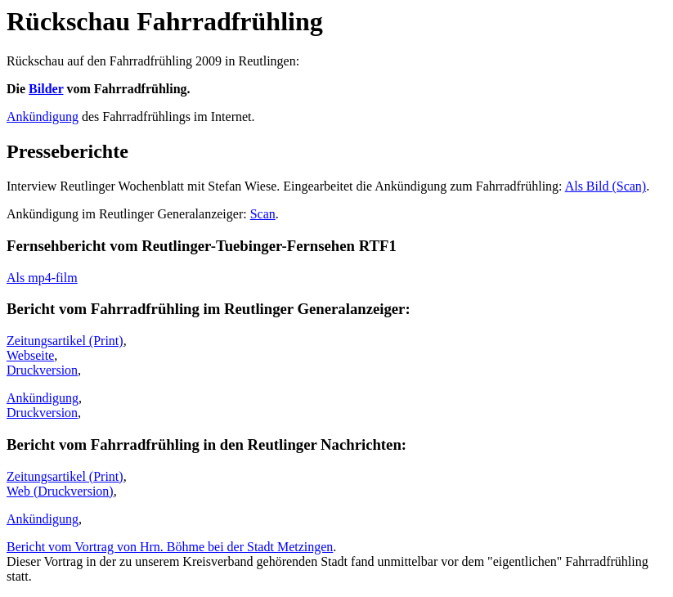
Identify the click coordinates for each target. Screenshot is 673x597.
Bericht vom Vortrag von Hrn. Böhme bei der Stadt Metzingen (170, 547)
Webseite (30, 355)
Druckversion (42, 370)
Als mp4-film (42, 278)
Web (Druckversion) (60, 491)
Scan (263, 214)
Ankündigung (43, 116)
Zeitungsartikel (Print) (65, 341)
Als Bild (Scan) (606, 186)
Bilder (46, 89)
